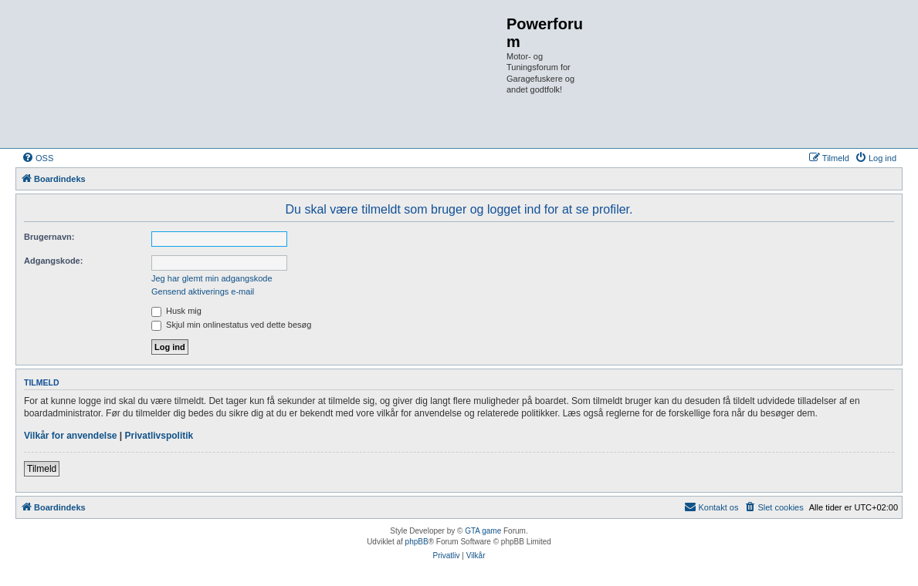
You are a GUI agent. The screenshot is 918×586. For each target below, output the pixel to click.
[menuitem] (37, 158)
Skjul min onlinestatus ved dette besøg (231, 324)
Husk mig (176, 310)
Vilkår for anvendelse (70, 435)
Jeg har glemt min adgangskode (212, 278)
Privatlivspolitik (159, 435)
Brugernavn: (49, 236)
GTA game (483, 531)
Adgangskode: (53, 260)
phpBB (417, 541)
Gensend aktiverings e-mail (202, 291)
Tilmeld (41, 468)
